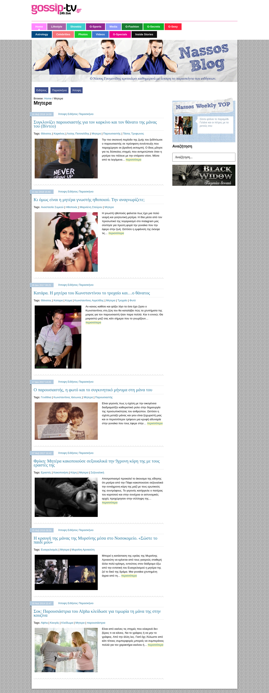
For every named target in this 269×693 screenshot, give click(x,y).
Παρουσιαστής (112, 133)
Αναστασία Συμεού (52, 207)
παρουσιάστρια (96, 622)
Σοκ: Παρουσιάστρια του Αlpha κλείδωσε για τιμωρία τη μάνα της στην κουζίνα (97, 613)
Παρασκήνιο (59, 90)
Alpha (44, 622)
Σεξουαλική (97, 472)
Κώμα (68, 300)
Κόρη (74, 472)
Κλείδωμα (67, 622)
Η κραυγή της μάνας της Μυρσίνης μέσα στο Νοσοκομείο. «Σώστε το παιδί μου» (95, 540)
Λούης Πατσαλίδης (78, 133)
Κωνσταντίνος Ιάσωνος (67, 397)
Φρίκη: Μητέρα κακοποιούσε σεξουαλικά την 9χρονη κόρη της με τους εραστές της (97, 463)
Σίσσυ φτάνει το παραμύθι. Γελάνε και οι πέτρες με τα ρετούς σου (214, 122)
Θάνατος (46, 133)
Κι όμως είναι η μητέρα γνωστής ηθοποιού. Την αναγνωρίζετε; (89, 199)
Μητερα (96, 133)
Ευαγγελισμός (49, 549)
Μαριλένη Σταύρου (91, 207)
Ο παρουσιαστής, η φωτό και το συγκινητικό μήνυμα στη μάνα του (93, 389)
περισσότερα (133, 159)
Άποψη (76, 90)
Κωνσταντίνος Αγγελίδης (89, 300)
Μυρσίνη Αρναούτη (83, 549)
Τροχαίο (122, 300)
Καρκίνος (59, 133)
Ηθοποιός (72, 207)
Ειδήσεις (41, 90)
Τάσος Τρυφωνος (133, 133)
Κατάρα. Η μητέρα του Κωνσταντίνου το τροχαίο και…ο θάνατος (92, 292)
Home (48, 98)
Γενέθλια (46, 397)
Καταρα (58, 300)
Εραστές (46, 472)
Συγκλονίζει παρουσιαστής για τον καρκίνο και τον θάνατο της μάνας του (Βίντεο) (95, 124)
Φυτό (132, 300)
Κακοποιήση (60, 472)
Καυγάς (54, 622)
